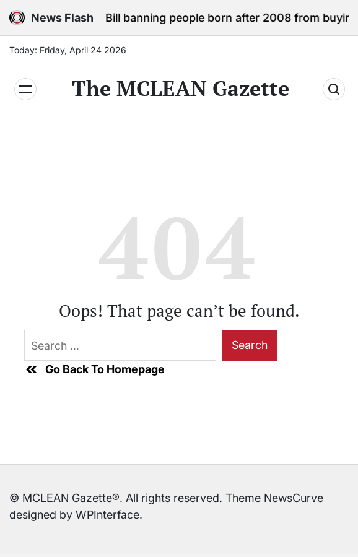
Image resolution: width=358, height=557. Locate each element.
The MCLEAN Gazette (180, 88)
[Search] (334, 89)
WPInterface (107, 514)
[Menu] (25, 89)
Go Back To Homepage (94, 369)
